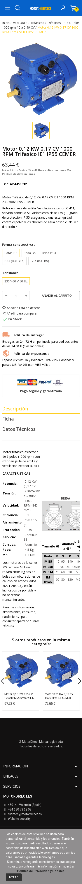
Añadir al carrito (57, 295)
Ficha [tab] (8, 419)
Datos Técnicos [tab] (18, 429)
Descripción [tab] (15, 409)
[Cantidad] (16, 295)
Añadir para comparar (20, 313)
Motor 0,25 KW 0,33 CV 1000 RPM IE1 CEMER (59, 696)
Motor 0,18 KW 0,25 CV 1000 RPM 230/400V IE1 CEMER (18, 696)
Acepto (13, 877)
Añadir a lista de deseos (21, 308)
